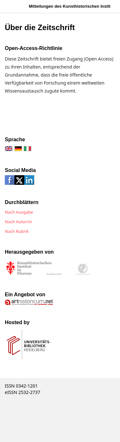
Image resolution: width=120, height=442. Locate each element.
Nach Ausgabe (19, 212)
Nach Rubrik (17, 231)
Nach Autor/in (18, 222)
